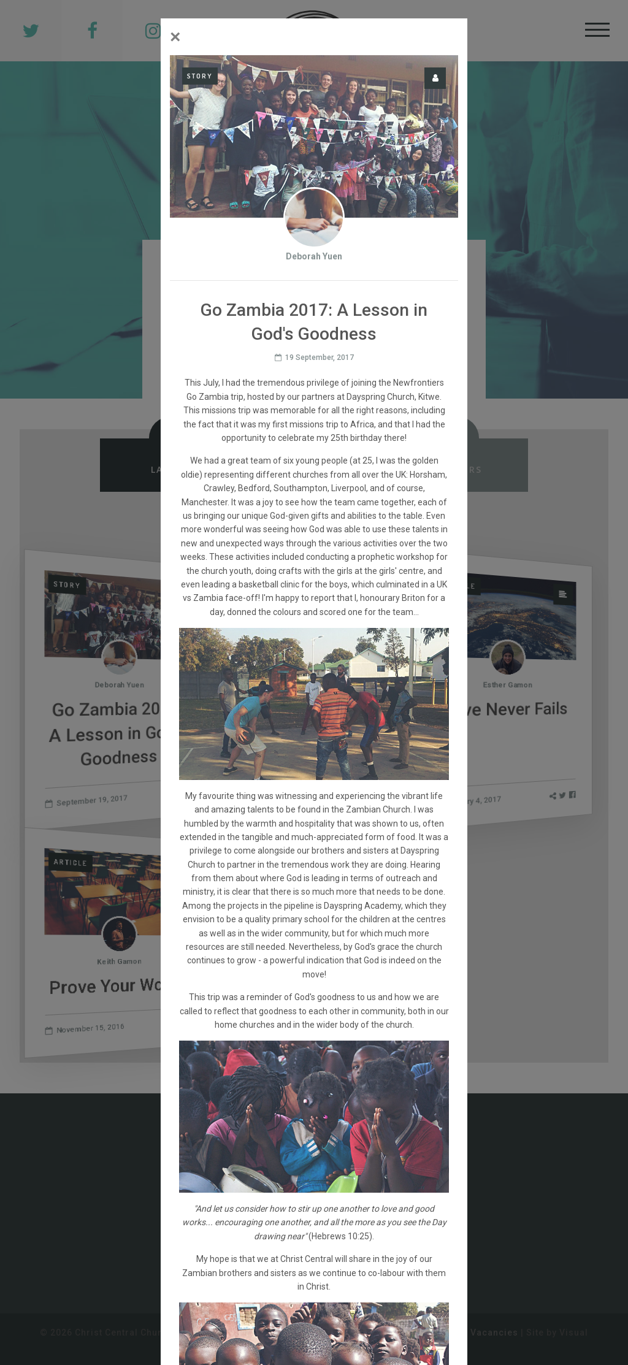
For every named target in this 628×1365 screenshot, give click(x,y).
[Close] (175, 37)
